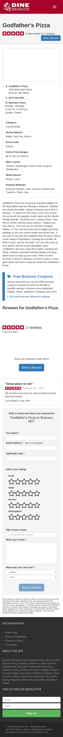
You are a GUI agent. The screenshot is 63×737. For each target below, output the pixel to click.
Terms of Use (27, 732)
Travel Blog (11, 645)
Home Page (11, 632)
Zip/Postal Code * (15, 453)
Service (12, 499)
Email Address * (24, 443)
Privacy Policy (42, 732)
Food (11, 476)
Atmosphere (15, 511)
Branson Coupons (14, 640)
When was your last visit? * (20, 567)
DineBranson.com (20, 727)
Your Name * (12, 433)
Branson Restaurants (16, 636)
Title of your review (16, 530)
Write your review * (16, 539)
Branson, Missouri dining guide (28, 729)
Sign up (31, 713)
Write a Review (50, 38)
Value (11, 487)
